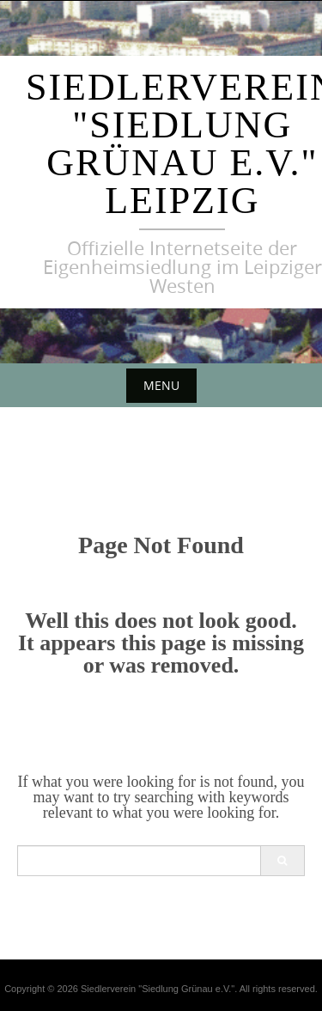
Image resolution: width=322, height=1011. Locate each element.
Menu (161, 385)
